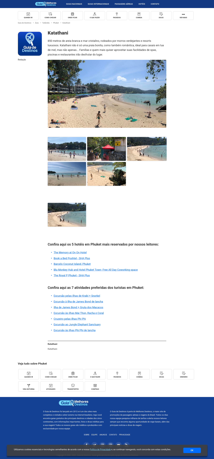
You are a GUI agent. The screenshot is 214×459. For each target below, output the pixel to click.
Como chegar (50, 18)
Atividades (50, 389)
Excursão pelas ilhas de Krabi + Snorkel (77, 295)
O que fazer (95, 18)
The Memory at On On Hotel (70, 252)
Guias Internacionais (98, 4)
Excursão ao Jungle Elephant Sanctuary (77, 324)
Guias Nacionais (74, 4)
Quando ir (28, 18)
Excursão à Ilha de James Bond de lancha (78, 301)
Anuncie (103, 435)
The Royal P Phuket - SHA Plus (72, 275)
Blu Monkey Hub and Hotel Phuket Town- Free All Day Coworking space (96, 269)
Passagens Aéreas (124, 4)
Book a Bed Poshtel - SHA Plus (72, 258)
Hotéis (142, 4)
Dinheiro (184, 377)
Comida (139, 18)
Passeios (117, 18)
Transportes (73, 389)
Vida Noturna (28, 389)
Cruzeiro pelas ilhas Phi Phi (70, 318)
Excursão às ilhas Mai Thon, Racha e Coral (79, 313)
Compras (95, 389)
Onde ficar (72, 18)
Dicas (161, 18)
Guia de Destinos (45, 4)
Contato (155, 4)
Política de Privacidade (100, 449)
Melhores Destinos (140, 403)
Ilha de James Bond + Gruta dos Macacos (78, 307)
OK (192, 450)
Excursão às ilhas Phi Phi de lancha (75, 330)
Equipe (94, 435)
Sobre (86, 435)
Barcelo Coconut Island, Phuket (72, 263)
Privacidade (124, 435)
